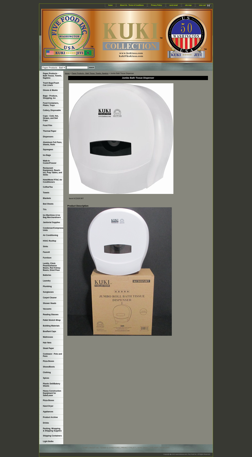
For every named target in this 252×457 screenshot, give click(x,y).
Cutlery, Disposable (52, 110)
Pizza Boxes (48, 361)
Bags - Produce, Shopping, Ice (50, 97)
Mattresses (48, 337)
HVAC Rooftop (49, 241)
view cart (202, 5)
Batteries (47, 275)
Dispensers (48, 137)
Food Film (47, 125)
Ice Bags (47, 155)
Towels (46, 193)
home (110, 5)
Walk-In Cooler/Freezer (49, 162)
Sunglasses (48, 292)
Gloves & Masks (50, 90)
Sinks (45, 246)
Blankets (47, 198)
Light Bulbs (48, 441)
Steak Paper (48, 348)
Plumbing (47, 286)
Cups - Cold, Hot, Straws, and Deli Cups (51, 118)
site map (188, 5)
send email (173, 5)
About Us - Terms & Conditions (132, 5)
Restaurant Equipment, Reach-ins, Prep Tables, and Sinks (52, 171)
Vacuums (47, 309)
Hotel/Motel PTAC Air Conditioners (52, 181)
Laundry (46, 281)
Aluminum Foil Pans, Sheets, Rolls (52, 143)
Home (67, 73)
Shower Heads (49, 303)
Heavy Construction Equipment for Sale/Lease (52, 393)
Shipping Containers (52, 436)
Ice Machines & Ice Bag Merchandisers (52, 216)
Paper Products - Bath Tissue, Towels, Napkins (90, 73)
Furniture (47, 258)
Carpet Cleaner (50, 298)
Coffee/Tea (48, 187)
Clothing (47, 372)
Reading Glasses (51, 314)
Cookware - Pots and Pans (52, 355)
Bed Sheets (48, 204)
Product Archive (50, 417)
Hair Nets (47, 343)
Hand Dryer (48, 406)
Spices (46, 378)
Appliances (48, 412)
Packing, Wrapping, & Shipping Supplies (52, 429)
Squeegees (48, 149)
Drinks (46, 423)
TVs (44, 209)
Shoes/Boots (49, 367)
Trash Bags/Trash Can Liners (51, 84)
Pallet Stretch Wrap (52, 320)
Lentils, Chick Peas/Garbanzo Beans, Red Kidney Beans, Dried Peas (51, 266)
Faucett (46, 252)
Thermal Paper (49, 131)
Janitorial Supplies (51, 222)
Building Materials (51, 326)
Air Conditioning (50, 235)
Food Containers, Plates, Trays (51, 104)
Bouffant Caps (49, 331)
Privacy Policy (156, 5)
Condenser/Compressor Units (53, 229)
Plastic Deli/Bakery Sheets (51, 385)
